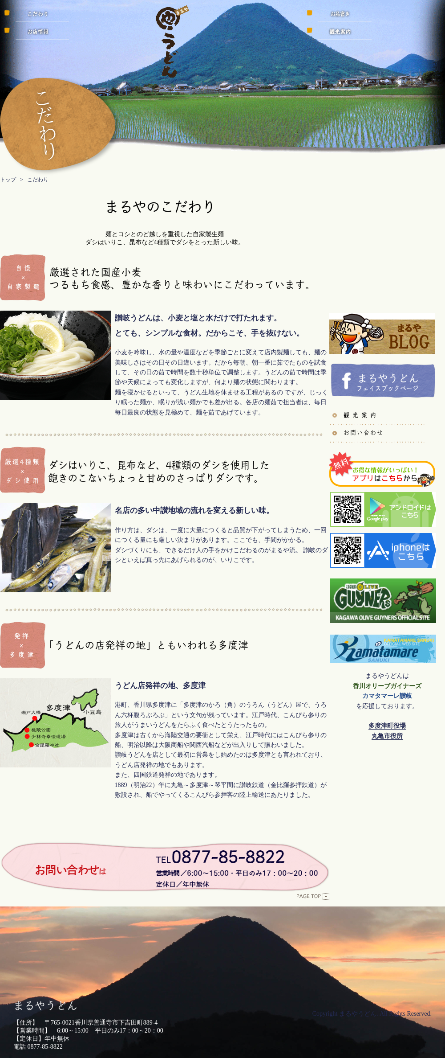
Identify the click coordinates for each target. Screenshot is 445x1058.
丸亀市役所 (387, 736)
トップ (8, 179)
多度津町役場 (387, 725)
